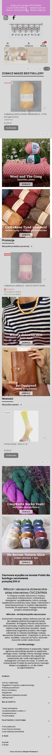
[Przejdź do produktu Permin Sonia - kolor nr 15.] (26, 426)
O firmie (5, 745)
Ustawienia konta (9, 713)
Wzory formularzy (9, 690)
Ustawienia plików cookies (13, 711)
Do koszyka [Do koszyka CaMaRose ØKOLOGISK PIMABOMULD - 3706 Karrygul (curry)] (11, 128)
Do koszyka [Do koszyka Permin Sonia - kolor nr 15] (11, 455)
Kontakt (5, 742)
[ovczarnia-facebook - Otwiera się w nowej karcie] (13, 18)
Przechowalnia (8, 716)
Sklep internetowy (23, 752)
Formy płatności (8, 727)
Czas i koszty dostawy (11, 729)
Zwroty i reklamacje (10, 683)
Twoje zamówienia (9, 708)
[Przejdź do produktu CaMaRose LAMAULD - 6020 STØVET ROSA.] (26, 267)
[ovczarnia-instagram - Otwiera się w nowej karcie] (5, 18)
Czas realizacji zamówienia (13, 732)
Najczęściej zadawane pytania (14, 695)
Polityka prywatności (10, 688)
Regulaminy (7, 693)
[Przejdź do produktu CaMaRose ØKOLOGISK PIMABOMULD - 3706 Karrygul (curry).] (26, 96)
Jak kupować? (8, 698)
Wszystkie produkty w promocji (17, 246)
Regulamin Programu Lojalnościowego (18, 685)
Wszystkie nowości (12, 405)
